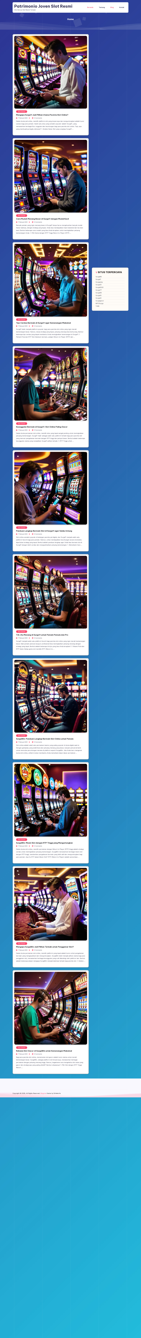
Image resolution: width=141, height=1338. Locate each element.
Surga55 (98, 295)
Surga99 (99, 293)
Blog (112, 7)
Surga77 (99, 290)
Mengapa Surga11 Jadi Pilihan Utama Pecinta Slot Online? (42, 116)
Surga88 (99, 277)
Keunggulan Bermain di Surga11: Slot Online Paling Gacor (42, 428)
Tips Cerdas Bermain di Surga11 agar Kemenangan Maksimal (43, 324)
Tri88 (97, 306)
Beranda (94, 7)
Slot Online (21, 113)
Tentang (104, 7)
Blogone (43, 1095)
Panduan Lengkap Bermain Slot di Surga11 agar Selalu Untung (44, 532)
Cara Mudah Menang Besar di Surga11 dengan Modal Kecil (42, 220)
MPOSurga (99, 303)
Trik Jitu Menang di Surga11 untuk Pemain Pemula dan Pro (42, 636)
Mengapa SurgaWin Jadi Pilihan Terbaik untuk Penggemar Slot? (45, 948)
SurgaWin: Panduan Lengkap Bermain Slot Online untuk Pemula (44, 740)
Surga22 (98, 298)
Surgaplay (99, 282)
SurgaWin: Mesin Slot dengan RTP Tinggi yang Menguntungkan (44, 844)
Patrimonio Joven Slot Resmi (44, 5)
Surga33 (98, 285)
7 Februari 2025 (23, 119)
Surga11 (98, 279)
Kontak (121, 7)
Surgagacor (100, 301)
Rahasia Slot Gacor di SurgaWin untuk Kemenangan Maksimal (44, 1052)
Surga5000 (99, 287)
